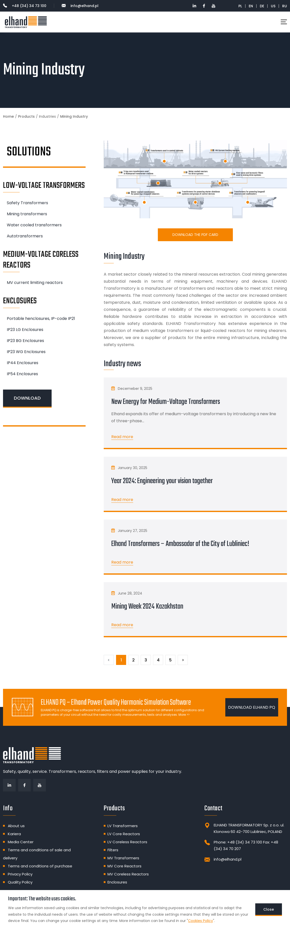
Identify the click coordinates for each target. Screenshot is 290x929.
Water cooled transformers (34, 225)
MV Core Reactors (124, 866)
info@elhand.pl (80, 5)
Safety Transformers (27, 203)
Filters (112, 850)
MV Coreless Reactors (128, 874)
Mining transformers (27, 214)
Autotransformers (25, 236)
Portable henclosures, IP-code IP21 (41, 318)
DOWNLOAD (27, 398)
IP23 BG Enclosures (25, 341)
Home (8, 116)
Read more (122, 437)
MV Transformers (123, 858)
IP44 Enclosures (22, 363)
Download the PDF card (195, 234)
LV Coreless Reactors (127, 841)
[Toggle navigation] (284, 22)
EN (251, 6)
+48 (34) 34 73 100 (24, 5)
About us (16, 825)
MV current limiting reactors (35, 282)
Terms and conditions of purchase (40, 866)
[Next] (183, 660)
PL (240, 6)
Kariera (14, 833)
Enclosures (117, 882)
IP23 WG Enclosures (26, 352)
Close (268, 909)
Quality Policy (20, 882)
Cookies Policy (200, 920)
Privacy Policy (20, 874)
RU (284, 6)
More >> (184, 714)
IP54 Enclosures (22, 374)
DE (262, 6)
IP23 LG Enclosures (25, 329)
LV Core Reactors (123, 833)
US (273, 6)
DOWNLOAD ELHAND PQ (251, 707)
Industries (47, 116)
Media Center (20, 841)
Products (26, 116)
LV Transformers (122, 825)
